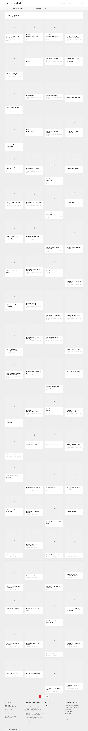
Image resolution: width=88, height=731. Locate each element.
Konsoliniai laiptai (9, 675)
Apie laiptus (38, 8)
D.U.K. (76, 3)
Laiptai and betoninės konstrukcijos (12, 39)
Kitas (47, 696)
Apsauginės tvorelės (69, 717)
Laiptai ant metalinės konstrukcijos (12, 239)
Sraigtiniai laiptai (55, 691)
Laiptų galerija (7, 8)
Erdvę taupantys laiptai (69, 715)
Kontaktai (81, 3)
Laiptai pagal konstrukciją (18, 8)
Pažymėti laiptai (30, 8)
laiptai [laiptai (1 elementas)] (47, 705)
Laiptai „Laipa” (63, 3)
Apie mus (70, 3)
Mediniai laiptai (34, 514)
